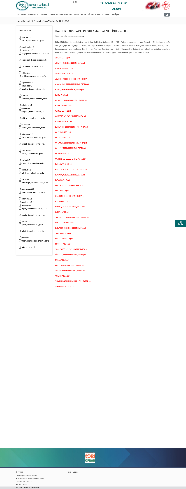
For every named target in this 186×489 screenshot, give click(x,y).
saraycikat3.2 (30, 199)
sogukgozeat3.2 (30, 202)
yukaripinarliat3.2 (31, 247)
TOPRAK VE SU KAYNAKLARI (60, 14)
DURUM (76, 14)
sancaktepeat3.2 (31, 189)
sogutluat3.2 (29, 205)
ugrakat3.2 (29, 221)
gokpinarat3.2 (29, 105)
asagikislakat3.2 (30, 47)
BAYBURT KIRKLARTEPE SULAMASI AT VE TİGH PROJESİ (47, 21)
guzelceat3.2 (29, 124)
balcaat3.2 (28, 73)
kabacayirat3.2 (30, 134)
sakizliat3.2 (29, 179)
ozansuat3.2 (29, 170)
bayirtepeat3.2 (30, 83)
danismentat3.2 (30, 95)
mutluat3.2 (29, 160)
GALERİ (83, 14)
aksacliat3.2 (29, 37)
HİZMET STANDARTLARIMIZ (99, 14)
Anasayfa (21, 21)
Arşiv (82, 36)
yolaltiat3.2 (29, 238)
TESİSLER (43, 14)
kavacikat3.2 (29, 150)
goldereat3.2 (29, 108)
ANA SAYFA (21, 14)
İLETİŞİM (115, 14)
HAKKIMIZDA (33, 14)
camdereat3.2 (29, 86)
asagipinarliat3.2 (31, 50)
